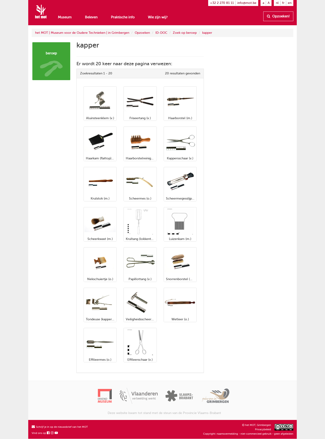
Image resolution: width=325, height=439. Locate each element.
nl (277, 3)
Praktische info (122, 17)
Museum (65, 17)
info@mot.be (246, 3)
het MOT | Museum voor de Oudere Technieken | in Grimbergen (82, 32)
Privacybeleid (263, 429)
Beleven (91, 17)
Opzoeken (142, 32)
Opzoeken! (278, 16)
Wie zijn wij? (158, 17)
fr (283, 3)
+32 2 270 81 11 (222, 3)
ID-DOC (161, 32)
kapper (207, 32)
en (289, 3)
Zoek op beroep (185, 32)
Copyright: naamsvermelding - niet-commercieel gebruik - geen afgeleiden (248, 433)
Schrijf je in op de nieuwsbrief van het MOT (60, 426)
